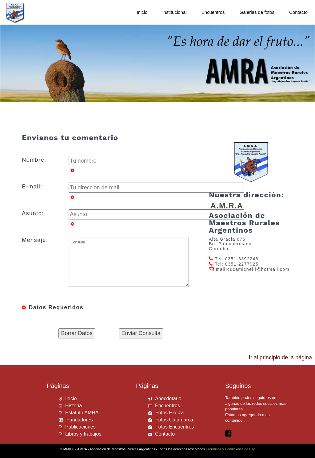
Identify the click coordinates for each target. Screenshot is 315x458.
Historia (73, 405)
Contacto (165, 433)
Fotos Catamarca (174, 419)
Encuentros (167, 405)
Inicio (71, 398)
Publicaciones (80, 426)
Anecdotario (168, 398)
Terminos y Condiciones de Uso (231, 449)
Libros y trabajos (83, 433)
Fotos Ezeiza (169, 412)
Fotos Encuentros (174, 426)
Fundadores (79, 419)
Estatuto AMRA (82, 412)
